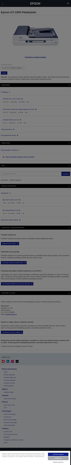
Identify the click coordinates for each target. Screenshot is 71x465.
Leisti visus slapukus (58, 454)
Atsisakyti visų (58, 458)
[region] (35, 458)
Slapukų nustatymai (58, 462)
